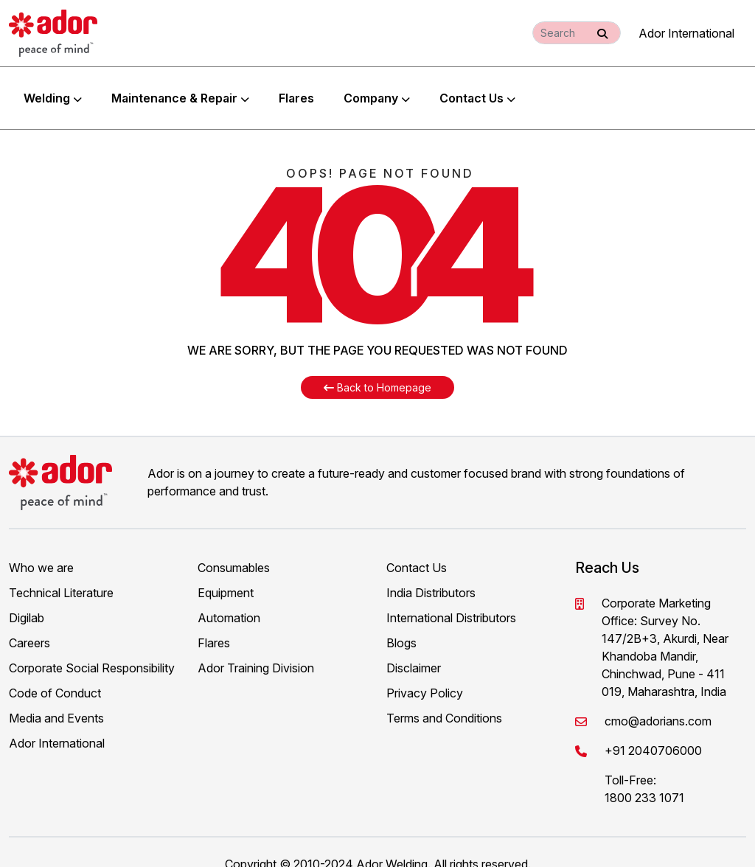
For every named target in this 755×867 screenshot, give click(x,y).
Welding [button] (53, 86)
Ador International (686, 33)
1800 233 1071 (644, 774)
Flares (296, 86)
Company (377, 86)
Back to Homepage (377, 364)
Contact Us (477, 86)
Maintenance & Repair (180, 86)
